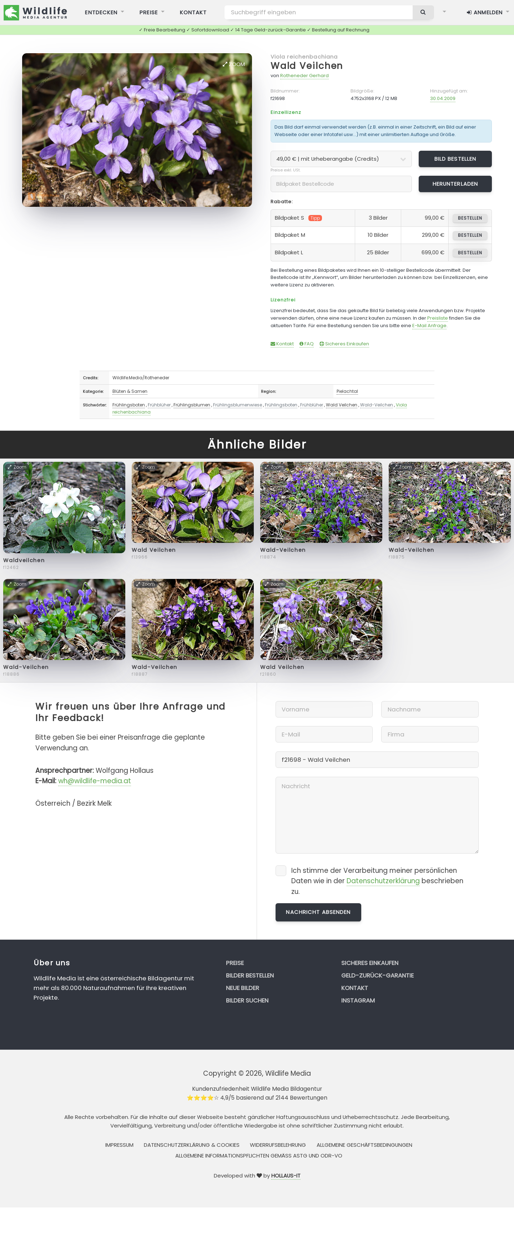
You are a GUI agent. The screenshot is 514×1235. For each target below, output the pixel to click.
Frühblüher (159, 405)
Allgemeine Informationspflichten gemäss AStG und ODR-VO (258, 1155)
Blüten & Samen (129, 391)
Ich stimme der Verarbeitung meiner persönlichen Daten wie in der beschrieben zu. (377, 881)
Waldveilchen (24, 560)
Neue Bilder (242, 988)
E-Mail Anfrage (429, 325)
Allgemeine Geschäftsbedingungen (364, 1145)
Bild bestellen (455, 158)
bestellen (470, 218)
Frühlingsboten (128, 405)
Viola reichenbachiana (304, 56)
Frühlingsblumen (191, 405)
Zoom (234, 64)
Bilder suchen (247, 1000)
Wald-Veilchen (376, 405)
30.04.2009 (442, 98)
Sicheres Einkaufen (344, 343)
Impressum (119, 1145)
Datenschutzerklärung (383, 881)
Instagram (358, 1000)
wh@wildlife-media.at (94, 781)
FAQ (306, 343)
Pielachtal (347, 391)
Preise (235, 963)
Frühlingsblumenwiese (237, 405)
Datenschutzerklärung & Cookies (192, 1145)
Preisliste (437, 318)
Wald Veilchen (307, 66)
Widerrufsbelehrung (278, 1145)
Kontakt (282, 343)
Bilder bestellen (250, 975)
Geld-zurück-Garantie (377, 975)
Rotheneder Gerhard (304, 75)
